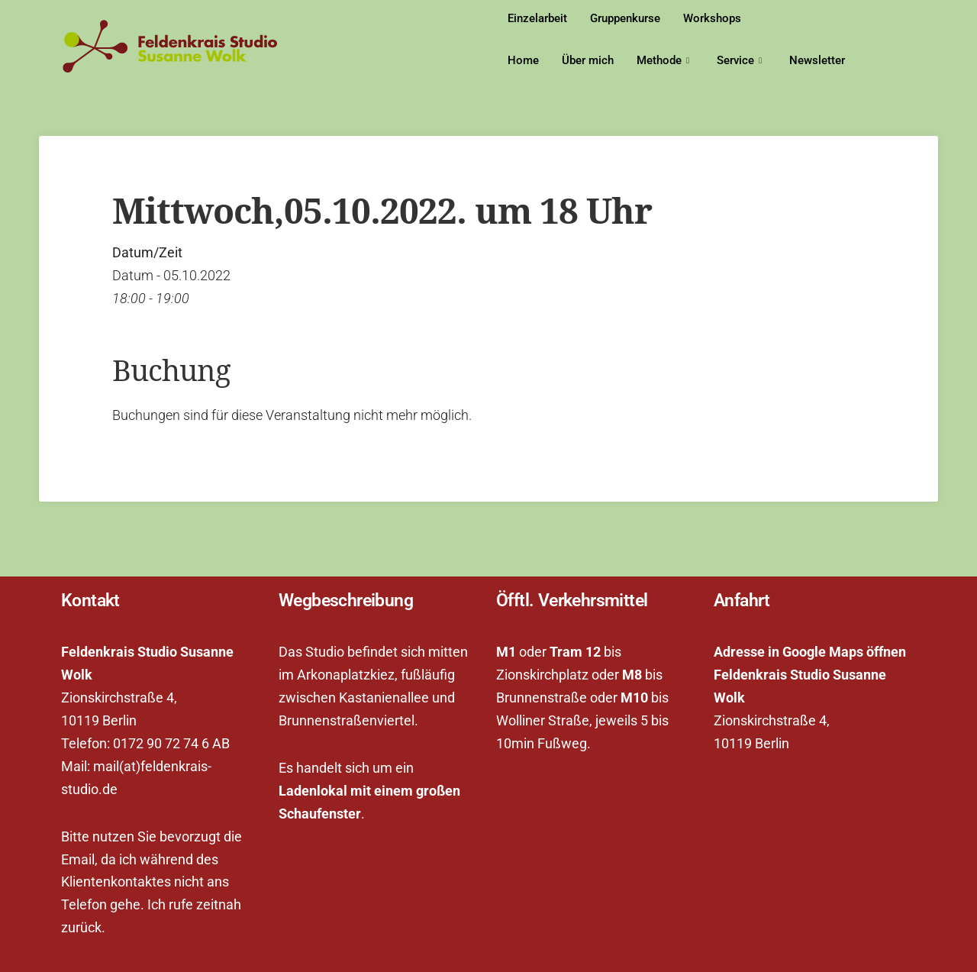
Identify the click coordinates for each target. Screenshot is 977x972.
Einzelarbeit (537, 18)
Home (523, 60)
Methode (663, 60)
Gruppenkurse (625, 18)
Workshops (712, 18)
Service (739, 60)
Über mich (588, 60)
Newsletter (817, 60)
